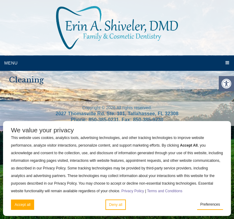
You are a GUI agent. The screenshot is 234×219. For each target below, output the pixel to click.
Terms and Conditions (164, 191)
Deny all (115, 205)
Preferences (210, 204)
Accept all (22, 205)
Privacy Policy (132, 191)
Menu (11, 63)
